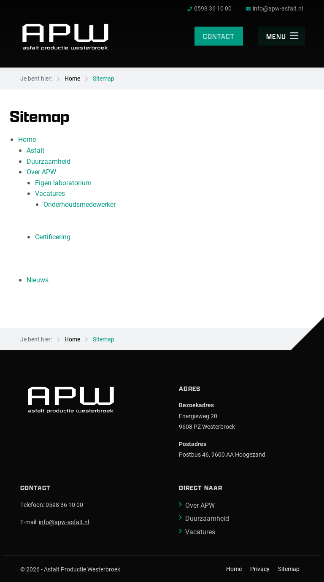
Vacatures (50, 193)
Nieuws (38, 279)
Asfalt (35, 150)
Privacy (260, 569)
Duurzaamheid (48, 161)
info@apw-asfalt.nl (64, 522)
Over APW (41, 171)
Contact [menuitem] (219, 36)
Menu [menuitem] (282, 36)
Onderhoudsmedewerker (79, 204)
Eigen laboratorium (63, 182)
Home (72, 78)
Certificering (52, 236)
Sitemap (103, 78)
